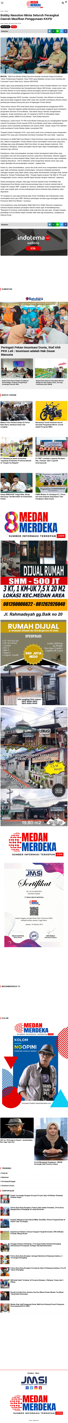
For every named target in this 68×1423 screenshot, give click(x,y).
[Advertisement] (34, 272)
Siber (37, 1373)
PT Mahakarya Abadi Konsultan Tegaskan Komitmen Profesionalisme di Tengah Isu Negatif (15, 461)
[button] (66, 1)
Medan (6, 11)
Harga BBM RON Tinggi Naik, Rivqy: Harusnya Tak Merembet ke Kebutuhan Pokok (16, 497)
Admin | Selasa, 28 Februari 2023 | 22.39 (10, 23)
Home (1, 11)
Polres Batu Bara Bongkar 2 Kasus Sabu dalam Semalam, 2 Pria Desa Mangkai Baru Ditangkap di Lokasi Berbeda (37, 1208)
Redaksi (31, 1373)
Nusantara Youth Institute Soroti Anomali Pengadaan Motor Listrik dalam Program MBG (49, 425)
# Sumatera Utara (7, 1185)
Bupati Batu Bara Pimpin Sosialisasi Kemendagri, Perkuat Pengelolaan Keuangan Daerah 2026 (15, 382)
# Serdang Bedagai (7, 1181)
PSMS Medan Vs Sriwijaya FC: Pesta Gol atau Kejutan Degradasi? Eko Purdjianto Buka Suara (50, 497)
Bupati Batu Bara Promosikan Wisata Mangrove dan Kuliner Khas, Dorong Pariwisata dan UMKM (50, 382)
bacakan (5, 27)
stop (14, 27)
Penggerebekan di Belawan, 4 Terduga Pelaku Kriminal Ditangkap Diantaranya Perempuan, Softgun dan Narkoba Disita (35, 1245)
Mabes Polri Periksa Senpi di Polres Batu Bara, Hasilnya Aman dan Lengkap (15, 425)
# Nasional (4, 1177)
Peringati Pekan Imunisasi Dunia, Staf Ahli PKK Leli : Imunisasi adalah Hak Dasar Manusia (30, 351)
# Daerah (4, 1173)
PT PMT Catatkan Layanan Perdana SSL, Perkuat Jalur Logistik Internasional (50, 461)
